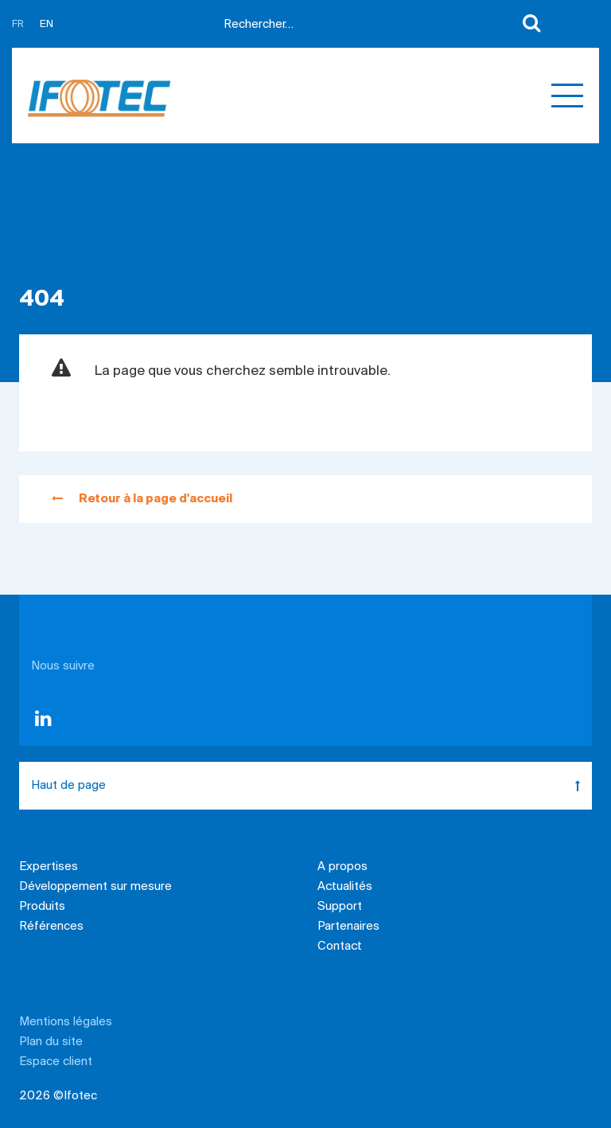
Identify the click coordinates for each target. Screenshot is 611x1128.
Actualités (344, 886)
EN (46, 24)
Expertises (48, 867)
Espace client (55, 1062)
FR (18, 24)
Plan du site (51, 1042)
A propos (342, 867)
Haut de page (311, 786)
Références (51, 926)
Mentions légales (65, 1022)
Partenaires (348, 926)
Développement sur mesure (95, 886)
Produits (42, 906)
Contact (339, 946)
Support (339, 906)
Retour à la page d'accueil (142, 499)
